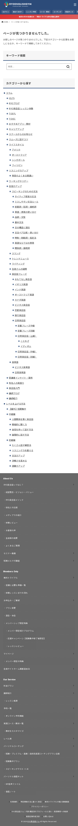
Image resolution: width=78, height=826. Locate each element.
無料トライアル (11, 577)
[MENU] (75, 4)
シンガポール (18, 159)
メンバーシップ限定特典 (17, 623)
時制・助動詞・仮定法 (25, 237)
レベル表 (8, 738)
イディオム (26, 346)
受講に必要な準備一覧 (16, 585)
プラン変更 (11, 607)
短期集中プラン (13, 761)
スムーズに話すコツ (18, 139)
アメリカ (16, 149)
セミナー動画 (10, 553)
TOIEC (12, 118)
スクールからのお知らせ (21, 134)
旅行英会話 (20, 315)
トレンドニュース (20, 258)
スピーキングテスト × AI (17, 768)
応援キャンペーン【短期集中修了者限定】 (27, 638)
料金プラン (9, 685)
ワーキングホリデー (18, 181)
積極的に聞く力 (19, 424)
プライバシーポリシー (39, 806)
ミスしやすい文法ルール (26, 201)
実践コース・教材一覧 (14, 723)
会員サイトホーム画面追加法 (17, 668)
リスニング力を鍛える (22, 450)
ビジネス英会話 (22, 304)
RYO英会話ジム (33, 821)
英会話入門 (14, 388)
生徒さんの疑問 (19, 268)
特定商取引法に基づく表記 (31, 801)
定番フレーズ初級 (26, 330)
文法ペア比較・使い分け (26, 232)
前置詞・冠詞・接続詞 (25, 206)
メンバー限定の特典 (15, 661)
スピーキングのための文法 (25, 191)
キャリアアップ (16, 129)
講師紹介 (13, 398)
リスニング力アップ (18, 170)
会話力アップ (15, 186)
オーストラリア (19, 154)
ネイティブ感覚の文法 (25, 196)
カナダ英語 (20, 299)
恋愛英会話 (20, 310)
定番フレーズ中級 (26, 325)
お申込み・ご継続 (12, 600)
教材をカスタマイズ (15, 731)
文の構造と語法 (22, 227)
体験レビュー (12, 522)
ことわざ (25, 341)
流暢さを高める (19, 460)
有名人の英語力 (16, 383)
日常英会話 (20, 320)
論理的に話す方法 (20, 434)
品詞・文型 (20, 217)
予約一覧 (8, 708)
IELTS (12, 98)
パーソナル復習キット (14, 776)
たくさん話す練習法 (21, 445)
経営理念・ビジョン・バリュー (20, 492)
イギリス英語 (21, 284)
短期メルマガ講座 (12, 560)
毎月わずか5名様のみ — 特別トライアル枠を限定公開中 (39, 17)
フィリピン (17, 165)
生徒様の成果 (12, 538)
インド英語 (20, 289)
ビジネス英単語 (22, 367)
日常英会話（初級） (27, 356)
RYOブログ (14, 103)
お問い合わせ (48, 816)
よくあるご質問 (13, 545)
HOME (6, 22)
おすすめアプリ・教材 (19, 123)
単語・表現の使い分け (25, 212)
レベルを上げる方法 (15, 403)
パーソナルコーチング (14, 746)
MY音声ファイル (13, 784)
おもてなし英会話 (23, 279)
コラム (9, 93)
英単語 (15, 362)
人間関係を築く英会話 (22, 419)
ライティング (18, 263)
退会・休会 (11, 615)
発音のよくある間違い (22, 175)
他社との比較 (12, 507)
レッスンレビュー (16, 646)
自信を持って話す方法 (22, 429)
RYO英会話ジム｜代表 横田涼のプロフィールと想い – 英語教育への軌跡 (40, 811)
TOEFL (12, 113)
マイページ (9, 653)
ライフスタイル (16, 144)
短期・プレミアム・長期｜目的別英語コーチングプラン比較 (33, 753)
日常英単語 (20, 372)
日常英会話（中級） (27, 351)
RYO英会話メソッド (15, 499)
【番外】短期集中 (17, 408)
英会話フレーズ (19, 274)
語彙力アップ (18, 465)
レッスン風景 (12, 700)
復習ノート (11, 791)
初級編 (12, 440)
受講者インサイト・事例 (21, 377)
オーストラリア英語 (24, 294)
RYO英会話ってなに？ (13, 484)
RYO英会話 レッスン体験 (21, 108)
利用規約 (13, 801)
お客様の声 (11, 530)
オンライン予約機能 (15, 715)
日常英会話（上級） (27, 335)
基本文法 (19, 222)
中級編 (12, 414)
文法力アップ (18, 455)
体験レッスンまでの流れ (17, 592)
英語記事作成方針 (33, 816)
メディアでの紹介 (14, 515)
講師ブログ (14, 393)
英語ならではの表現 (24, 242)
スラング (16, 253)
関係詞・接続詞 (22, 248)
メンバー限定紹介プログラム (21, 630)
